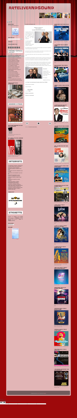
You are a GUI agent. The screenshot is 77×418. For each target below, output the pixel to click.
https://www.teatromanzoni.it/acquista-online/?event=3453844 (37, 82)
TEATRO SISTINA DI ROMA (12, 71)
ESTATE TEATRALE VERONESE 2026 (14, 55)
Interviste (11, 218)
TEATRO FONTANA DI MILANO (13, 75)
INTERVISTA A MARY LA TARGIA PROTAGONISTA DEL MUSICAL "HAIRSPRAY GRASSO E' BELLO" (13, 182)
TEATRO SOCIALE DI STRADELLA (14, 74)
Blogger (44, 393)
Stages (20, 219)
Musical (9, 219)
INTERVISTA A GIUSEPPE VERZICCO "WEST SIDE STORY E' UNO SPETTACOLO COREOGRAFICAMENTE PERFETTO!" (15, 185)
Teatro (9, 220)
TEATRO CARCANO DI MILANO (13, 64)
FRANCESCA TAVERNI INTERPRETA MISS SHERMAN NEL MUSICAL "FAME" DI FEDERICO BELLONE (15, 188)
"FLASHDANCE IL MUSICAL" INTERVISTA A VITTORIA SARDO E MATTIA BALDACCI (15, 166)
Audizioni (9, 216)
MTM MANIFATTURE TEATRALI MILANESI (15, 80)
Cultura (15, 216)
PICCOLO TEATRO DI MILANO (13, 68)
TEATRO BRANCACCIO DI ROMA (13, 61)
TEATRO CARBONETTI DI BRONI (13, 60)
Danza (21, 216)
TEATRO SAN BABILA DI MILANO (13, 56)
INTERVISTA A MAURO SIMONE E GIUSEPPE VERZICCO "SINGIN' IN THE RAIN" (14, 168)
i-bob (38, 393)
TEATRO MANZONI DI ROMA (13, 59)
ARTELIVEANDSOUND (31, 8)
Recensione (15, 219)
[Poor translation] (4, 402)
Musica (17, 218)
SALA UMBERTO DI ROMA (12, 65)
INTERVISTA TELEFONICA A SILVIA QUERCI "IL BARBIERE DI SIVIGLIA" (14, 175)
